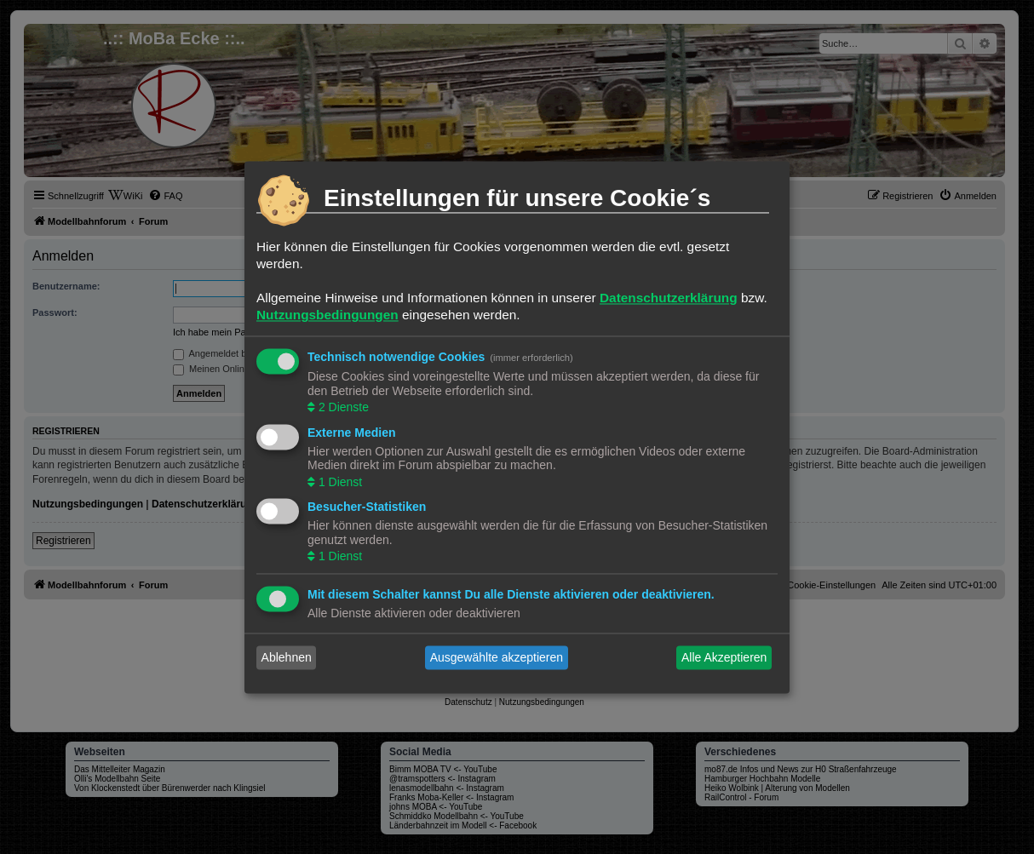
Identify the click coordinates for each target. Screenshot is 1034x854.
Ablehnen (286, 657)
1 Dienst (338, 482)
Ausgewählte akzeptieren (496, 657)
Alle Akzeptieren (724, 657)
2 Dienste (342, 408)
